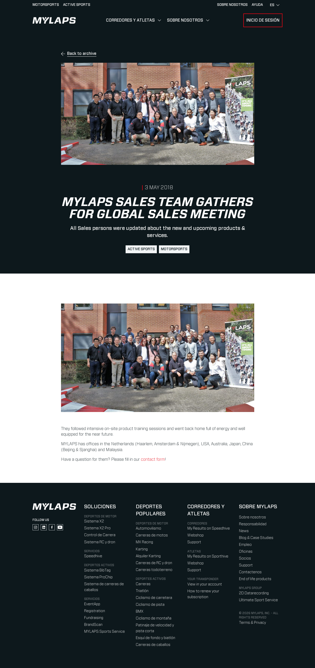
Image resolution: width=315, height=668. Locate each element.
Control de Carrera (99, 535)
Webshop (195, 535)
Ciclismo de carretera (154, 598)
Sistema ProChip (98, 577)
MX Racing (144, 542)
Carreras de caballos (153, 645)
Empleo (245, 545)
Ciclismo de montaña (153, 618)
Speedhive (93, 556)
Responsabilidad (252, 524)
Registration (94, 611)
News (244, 531)
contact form (153, 459)
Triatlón (142, 591)
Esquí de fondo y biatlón (155, 638)
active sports (141, 249)
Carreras (143, 584)
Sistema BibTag (97, 570)
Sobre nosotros (185, 20)
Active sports (76, 5)
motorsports (174, 249)
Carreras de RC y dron (154, 563)
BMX (139, 611)
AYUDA (257, 5)
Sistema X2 (94, 521)
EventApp (92, 604)
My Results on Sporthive (207, 556)
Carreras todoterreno (154, 570)
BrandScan (93, 625)
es (274, 5)
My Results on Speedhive (208, 528)
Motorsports (46, 5)
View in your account (204, 584)
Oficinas (245, 551)
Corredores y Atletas (130, 20)
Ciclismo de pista (150, 605)
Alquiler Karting (148, 556)
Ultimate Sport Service (258, 600)
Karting (142, 549)
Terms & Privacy (252, 623)
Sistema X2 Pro (97, 528)
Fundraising (93, 618)
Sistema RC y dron (99, 542)
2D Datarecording (254, 593)
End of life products (255, 579)
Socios (245, 558)
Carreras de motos (152, 535)
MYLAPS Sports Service (104, 631)
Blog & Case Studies (256, 538)
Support (194, 542)
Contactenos (250, 572)
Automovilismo (148, 528)
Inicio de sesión (262, 20)
